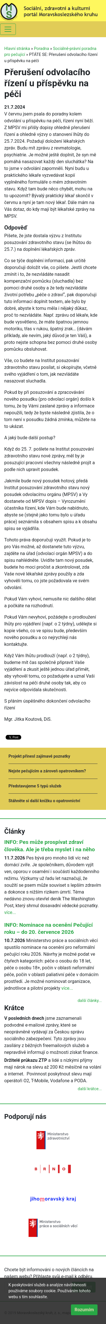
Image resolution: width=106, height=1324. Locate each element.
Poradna (41, 48)
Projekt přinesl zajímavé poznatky (39, 756)
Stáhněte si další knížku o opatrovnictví (44, 800)
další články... (89, 1000)
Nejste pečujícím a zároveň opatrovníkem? (47, 771)
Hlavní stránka (17, 48)
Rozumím (84, 1309)
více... (10, 912)
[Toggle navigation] (8, 29)
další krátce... (90, 1088)
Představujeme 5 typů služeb (34, 786)
